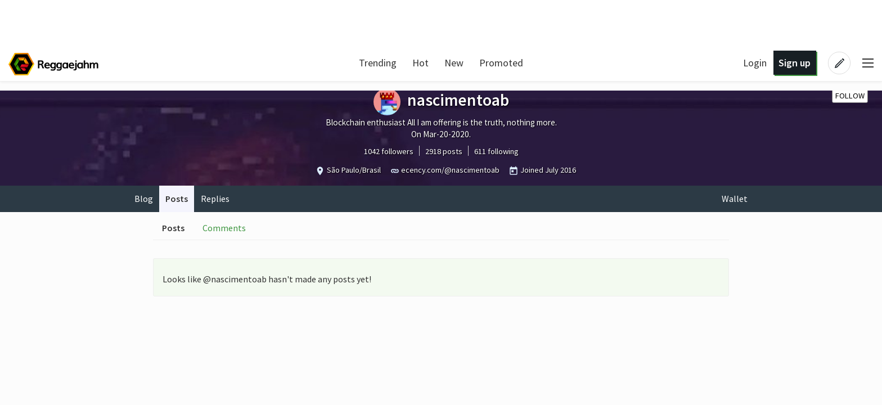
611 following (496, 151)
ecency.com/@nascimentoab (450, 170)
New (454, 62)
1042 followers (388, 151)
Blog (143, 198)
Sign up (794, 62)
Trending (378, 62)
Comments (224, 227)
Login (755, 62)
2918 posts (443, 151)
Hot (420, 62)
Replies (215, 198)
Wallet (735, 198)
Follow (850, 96)
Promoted (501, 62)
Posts (176, 198)
